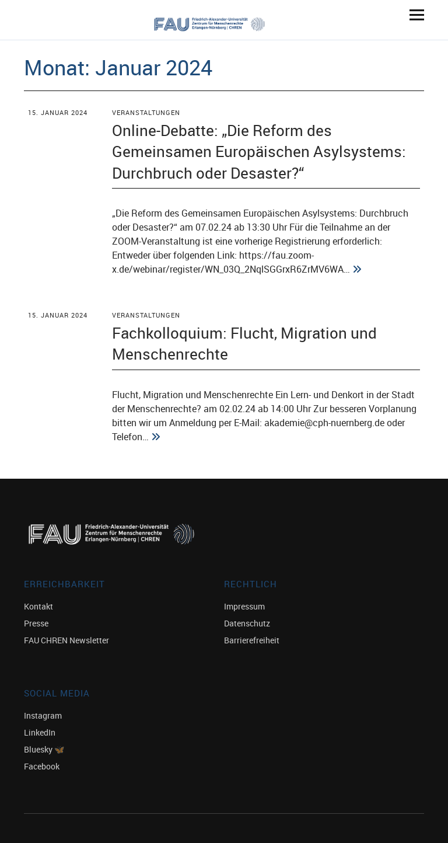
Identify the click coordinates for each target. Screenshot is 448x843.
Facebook (42, 766)
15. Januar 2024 (58, 112)
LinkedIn (39, 732)
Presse (36, 623)
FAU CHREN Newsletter (66, 640)
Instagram (43, 715)
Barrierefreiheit (251, 640)
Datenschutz (247, 623)
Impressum (244, 606)
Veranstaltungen (146, 112)
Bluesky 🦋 (44, 749)
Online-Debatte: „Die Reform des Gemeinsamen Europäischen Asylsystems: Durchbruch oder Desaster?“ (259, 151)
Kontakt (38, 606)
